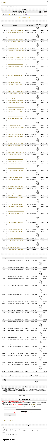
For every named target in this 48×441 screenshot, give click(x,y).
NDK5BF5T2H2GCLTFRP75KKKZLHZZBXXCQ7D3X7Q (15, 172)
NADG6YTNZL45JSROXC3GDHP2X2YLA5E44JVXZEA (15, 154)
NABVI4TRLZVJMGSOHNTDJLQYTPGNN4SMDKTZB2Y (15, 186)
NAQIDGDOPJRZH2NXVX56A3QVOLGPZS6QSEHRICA (15, 161)
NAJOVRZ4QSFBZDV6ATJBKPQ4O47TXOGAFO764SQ (15, 77)
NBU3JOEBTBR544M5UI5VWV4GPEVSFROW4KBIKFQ (15, 229)
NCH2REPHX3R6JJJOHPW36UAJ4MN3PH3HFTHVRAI (15, 159)
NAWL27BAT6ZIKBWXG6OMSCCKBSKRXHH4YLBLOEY (15, 138)
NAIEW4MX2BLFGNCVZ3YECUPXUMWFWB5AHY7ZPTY (16, 163)
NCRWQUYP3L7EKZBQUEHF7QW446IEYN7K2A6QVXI (15, 145)
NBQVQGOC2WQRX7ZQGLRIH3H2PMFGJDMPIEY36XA (15, 98)
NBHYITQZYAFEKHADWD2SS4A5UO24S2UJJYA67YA (15, 177)
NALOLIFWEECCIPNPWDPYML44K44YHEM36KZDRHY (15, 240)
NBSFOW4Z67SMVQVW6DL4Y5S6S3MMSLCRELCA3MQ (16, 50)
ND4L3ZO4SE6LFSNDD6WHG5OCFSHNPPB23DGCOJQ (16, 91)
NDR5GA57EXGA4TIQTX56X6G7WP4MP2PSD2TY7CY (15, 134)
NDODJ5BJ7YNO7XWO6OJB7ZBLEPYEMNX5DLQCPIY (15, 41)
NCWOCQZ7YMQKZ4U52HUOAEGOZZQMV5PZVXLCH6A (16, 152)
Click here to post (24, 392)
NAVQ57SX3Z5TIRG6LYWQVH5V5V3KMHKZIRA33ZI (15, 204)
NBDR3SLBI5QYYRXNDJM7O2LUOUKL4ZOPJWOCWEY (16, 57)
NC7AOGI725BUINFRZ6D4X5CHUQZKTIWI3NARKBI (15, 215)
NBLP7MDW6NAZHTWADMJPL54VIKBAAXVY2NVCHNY (15, 143)
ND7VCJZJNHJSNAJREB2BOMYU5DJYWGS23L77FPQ (15, 247)
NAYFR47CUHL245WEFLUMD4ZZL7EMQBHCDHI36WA (15, 64)
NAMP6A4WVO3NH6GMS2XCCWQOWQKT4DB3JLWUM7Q (16, 213)
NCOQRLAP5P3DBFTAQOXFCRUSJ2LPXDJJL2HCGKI (15, 30)
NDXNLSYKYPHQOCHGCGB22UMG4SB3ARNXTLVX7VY (16, 68)
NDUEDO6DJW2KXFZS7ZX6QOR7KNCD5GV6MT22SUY (15, 220)
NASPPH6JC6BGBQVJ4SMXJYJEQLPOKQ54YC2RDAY (15, 48)
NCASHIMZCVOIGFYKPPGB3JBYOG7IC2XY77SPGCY (15, 34)
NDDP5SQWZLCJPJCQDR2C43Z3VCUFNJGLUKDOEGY (16, 107)
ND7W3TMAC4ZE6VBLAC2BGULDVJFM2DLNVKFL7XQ (15, 118)
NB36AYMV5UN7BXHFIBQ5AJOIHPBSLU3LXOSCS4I (15, 179)
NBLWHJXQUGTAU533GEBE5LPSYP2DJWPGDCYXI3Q (15, 120)
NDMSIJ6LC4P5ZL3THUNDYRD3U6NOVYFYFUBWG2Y (15, 75)
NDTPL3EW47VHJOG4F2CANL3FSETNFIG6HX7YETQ (15, 39)
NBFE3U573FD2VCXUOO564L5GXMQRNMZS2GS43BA (15, 238)
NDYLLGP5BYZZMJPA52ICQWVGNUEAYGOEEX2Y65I (15, 129)
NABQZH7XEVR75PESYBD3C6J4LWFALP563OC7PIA (15, 249)
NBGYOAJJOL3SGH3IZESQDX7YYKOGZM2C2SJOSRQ (15, 102)
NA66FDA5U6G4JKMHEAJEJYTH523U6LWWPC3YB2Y (15, 109)
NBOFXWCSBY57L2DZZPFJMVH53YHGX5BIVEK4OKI (15, 73)
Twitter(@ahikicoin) (32, 404)
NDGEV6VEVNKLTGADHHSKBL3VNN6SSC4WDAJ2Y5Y (15, 188)
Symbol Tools (3, 2)
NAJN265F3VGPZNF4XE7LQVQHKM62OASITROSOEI (15, 84)
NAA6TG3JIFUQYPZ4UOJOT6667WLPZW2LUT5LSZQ (15, 202)
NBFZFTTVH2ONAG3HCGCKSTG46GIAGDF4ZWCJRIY (15, 66)
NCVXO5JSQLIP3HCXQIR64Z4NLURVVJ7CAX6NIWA (15, 116)
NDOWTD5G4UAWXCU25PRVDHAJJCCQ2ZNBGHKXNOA (16, 233)
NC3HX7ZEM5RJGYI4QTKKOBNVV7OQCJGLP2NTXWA (15, 100)
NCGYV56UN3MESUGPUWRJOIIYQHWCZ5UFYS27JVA (15, 59)
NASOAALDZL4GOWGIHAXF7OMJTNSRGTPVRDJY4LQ (15, 222)
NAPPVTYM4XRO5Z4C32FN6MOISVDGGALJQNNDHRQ (15, 127)
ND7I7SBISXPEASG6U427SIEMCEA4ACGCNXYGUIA (15, 197)
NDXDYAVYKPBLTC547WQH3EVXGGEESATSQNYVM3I (15, 224)
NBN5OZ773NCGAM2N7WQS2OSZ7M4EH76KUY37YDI (15, 82)
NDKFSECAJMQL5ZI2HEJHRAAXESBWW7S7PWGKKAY (15, 168)
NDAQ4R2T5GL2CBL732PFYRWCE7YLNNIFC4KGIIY (15, 195)
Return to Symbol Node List (7, 4)
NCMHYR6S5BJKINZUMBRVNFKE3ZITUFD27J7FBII (15, 125)
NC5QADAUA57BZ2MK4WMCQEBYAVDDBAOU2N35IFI (15, 136)
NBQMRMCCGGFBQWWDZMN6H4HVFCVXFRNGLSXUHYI (16, 211)
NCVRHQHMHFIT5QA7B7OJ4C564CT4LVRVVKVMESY (15, 181)
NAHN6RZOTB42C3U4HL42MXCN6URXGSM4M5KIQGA (15, 55)
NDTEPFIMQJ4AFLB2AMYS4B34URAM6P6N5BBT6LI (15, 206)
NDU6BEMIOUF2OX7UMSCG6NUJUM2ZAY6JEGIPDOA (15, 32)
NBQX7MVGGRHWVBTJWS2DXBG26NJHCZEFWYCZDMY (16, 231)
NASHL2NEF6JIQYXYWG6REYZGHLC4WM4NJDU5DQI (15, 93)
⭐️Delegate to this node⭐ (24, 17)
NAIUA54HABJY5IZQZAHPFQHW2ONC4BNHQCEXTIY (15, 170)
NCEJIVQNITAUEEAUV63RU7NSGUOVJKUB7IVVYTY (15, 111)
